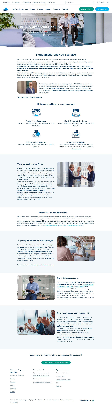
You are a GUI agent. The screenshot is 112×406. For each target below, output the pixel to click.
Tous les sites (51, 2)
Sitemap (12, 400)
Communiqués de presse (51, 400)
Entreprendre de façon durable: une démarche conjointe (64, 225)
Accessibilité (14, 402)
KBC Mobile (80, 287)
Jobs (41, 400)
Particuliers (6, 2)
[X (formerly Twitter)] (90, 400)
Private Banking (26, 2)
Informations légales (22, 400)
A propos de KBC (34, 400)
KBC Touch (70, 287)
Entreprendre (15, 2)
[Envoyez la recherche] (93, 2)
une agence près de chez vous (44, 265)
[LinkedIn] (93, 400)
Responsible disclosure (66, 400)
